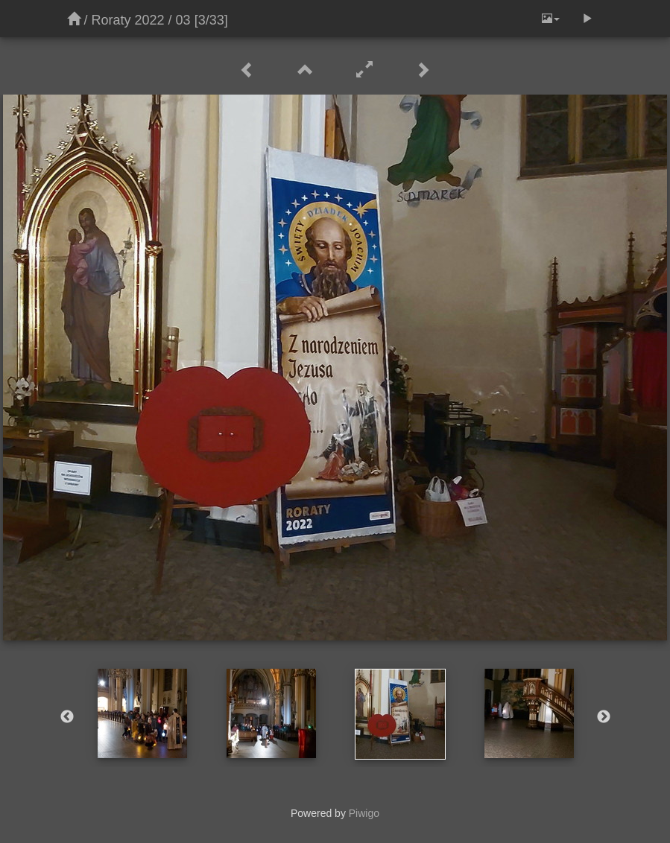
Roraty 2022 (128, 20)
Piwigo (364, 813)
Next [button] (603, 717)
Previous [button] (67, 717)
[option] (142, 713)
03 (183, 20)
